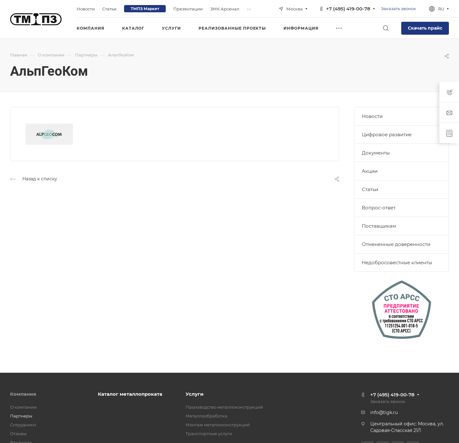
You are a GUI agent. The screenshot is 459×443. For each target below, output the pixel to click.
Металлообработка (206, 415)
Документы (376, 153)
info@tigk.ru (384, 412)
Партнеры (21, 415)
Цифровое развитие (387, 134)
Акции (370, 171)
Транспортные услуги (209, 433)
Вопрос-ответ (379, 208)
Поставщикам (379, 226)
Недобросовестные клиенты (397, 262)
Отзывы (18, 433)
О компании (23, 407)
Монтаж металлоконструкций (218, 424)
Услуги (195, 394)
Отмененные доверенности (396, 244)
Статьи (370, 189)
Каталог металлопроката (130, 394)
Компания (23, 394)
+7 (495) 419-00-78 (348, 9)
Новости (372, 116)
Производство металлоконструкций (224, 407)
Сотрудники (23, 424)
